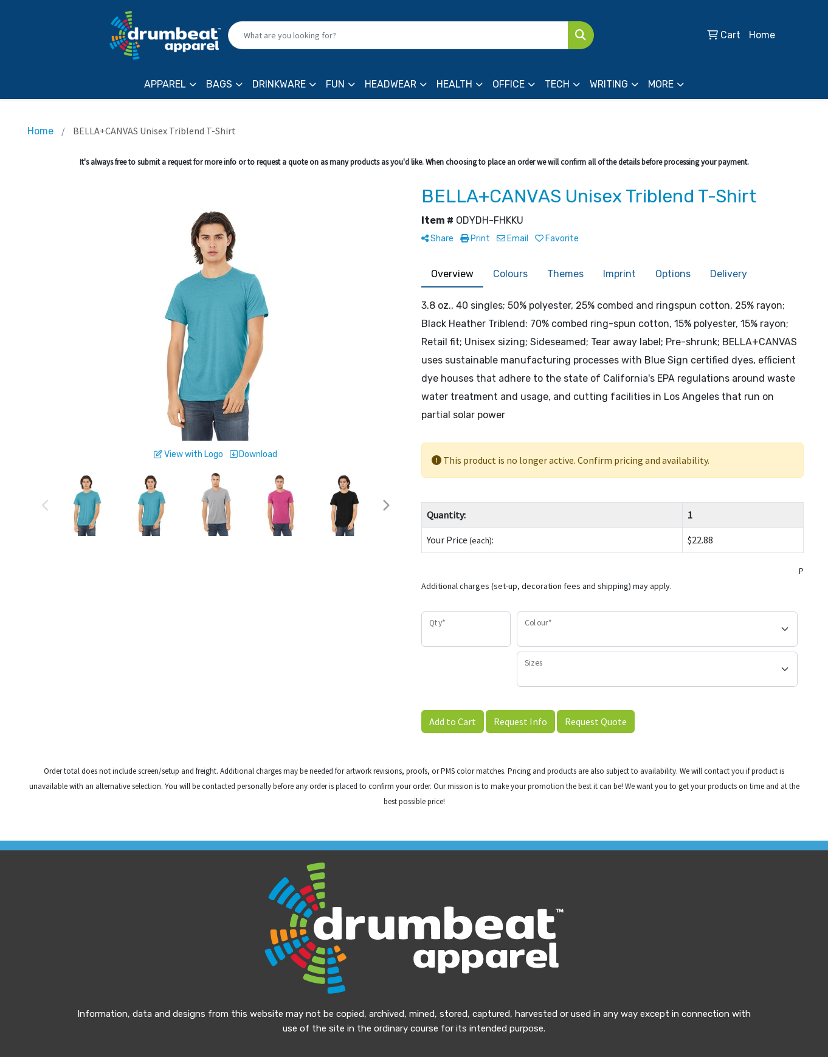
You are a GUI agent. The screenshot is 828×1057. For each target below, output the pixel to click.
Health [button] (454, 84)
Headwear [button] (390, 84)
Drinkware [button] (279, 84)
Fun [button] (335, 84)
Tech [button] (557, 84)
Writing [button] (609, 84)
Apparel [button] (165, 84)
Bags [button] (219, 84)
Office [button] (508, 84)
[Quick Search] (398, 35)
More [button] (661, 84)
